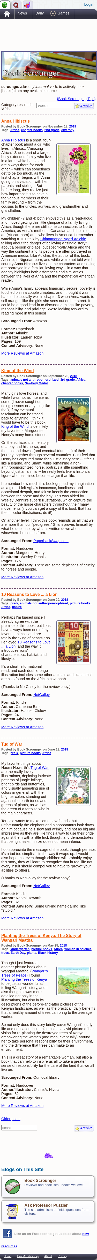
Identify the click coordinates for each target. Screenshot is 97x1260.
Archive (86, 106)
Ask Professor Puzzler (46, 1205)
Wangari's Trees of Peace (24, 973)
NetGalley (41, 695)
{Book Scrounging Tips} (76, 99)
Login (88, 4)
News (22, 13)
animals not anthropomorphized (34, 379)
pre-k (14, 603)
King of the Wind (17, 371)
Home (7, 1256)
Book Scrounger (40, 1180)
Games (63, 13)
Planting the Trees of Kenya (24, 979)
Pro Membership (28, 1256)
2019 (72, 126)
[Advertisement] (42, 30)
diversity (67, 130)
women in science (78, 949)
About (48, 1256)
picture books (80, 603)
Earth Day (18, 953)
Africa (14, 130)
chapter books (32, 130)
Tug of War (11, 744)
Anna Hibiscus (15, 121)
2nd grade (51, 130)
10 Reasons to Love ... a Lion (29, 594)
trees (5, 953)
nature (17, 607)
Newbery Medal (36, 383)
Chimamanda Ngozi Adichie (63, 239)
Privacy (62, 1256)
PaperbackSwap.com (51, 541)
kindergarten (19, 949)
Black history (48, 953)
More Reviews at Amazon (22, 353)
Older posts (10, 1119)
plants (31, 953)
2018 (73, 376)
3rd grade (67, 379)
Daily (39, 13)
